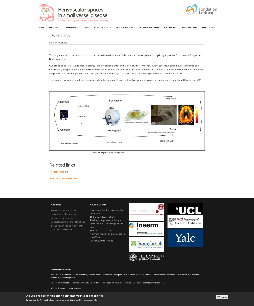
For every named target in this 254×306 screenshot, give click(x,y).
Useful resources (189, 27)
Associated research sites (63, 178)
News (87, 27)
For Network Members (149, 27)
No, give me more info (88, 300)
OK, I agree (222, 297)
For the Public (170, 27)
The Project (53, 27)
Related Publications (125, 27)
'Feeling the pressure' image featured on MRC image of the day (106, 223)
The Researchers (72, 27)
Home (41, 27)
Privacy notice (208, 27)
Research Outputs (102, 27)
